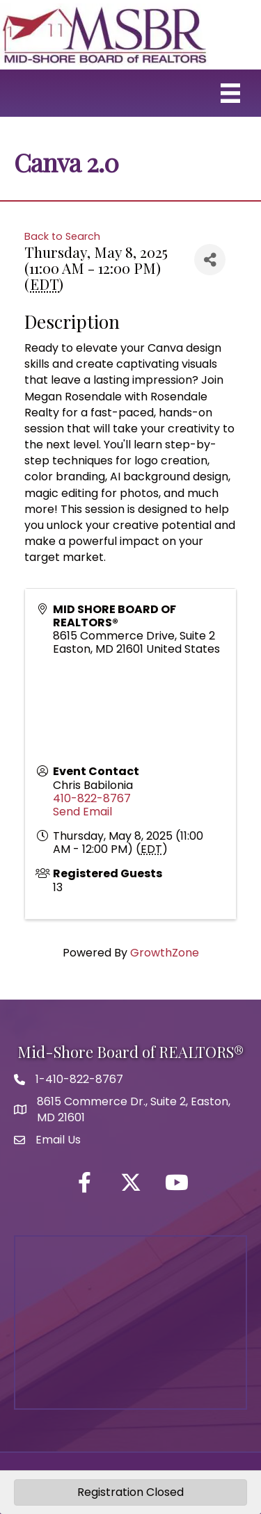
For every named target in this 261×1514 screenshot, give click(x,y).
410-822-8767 (92, 798)
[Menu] (230, 93)
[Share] (210, 259)
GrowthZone (164, 953)
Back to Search (62, 236)
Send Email (82, 812)
